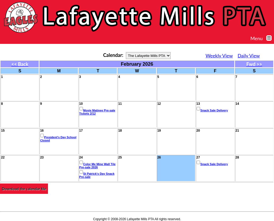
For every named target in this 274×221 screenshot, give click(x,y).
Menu (262, 38)
